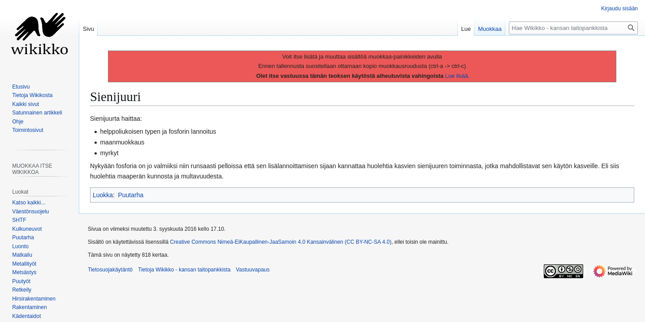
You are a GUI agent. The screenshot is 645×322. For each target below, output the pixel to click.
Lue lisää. (457, 75)
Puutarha (130, 195)
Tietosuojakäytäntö (110, 270)
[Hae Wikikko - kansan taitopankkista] (573, 27)
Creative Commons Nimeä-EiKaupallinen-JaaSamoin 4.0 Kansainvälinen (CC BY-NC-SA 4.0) (280, 242)
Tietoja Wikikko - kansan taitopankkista (184, 270)
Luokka (103, 195)
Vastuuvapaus (253, 270)
